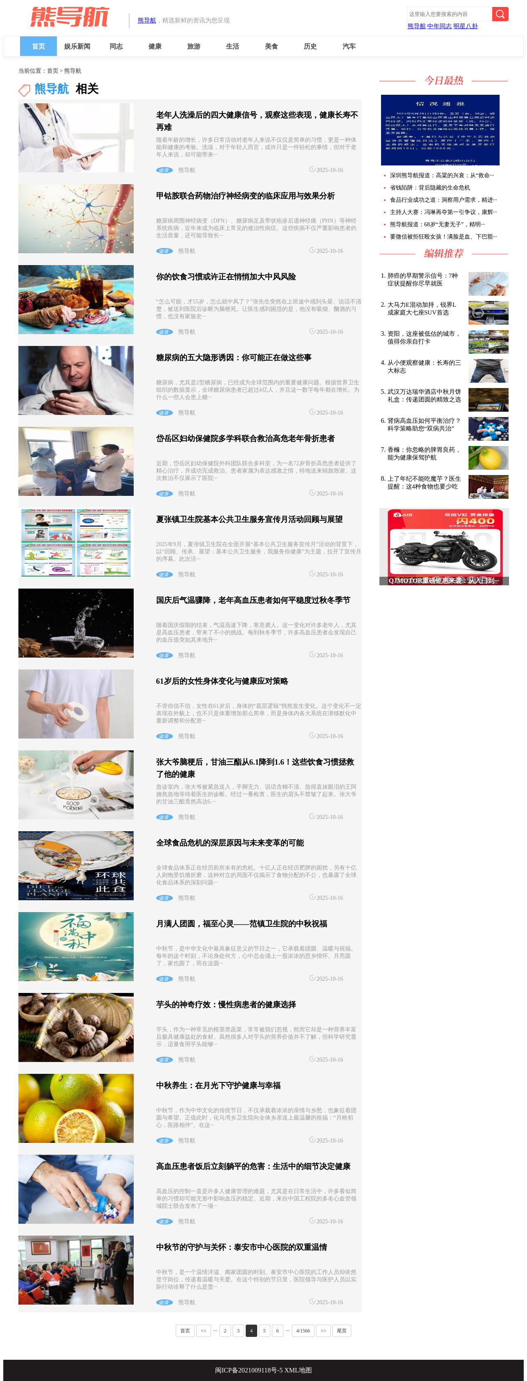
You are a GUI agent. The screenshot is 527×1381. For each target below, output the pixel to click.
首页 (38, 46)
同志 (116, 46)
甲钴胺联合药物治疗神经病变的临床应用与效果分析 (245, 196)
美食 (271, 46)
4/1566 (303, 1331)
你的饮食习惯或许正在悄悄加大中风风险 (226, 276)
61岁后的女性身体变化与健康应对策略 (222, 681)
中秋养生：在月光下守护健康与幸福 (218, 1085)
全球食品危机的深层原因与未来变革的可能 (230, 843)
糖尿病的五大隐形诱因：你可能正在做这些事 (234, 357)
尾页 (342, 1331)
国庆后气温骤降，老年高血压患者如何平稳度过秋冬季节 (253, 600)
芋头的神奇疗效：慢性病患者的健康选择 (226, 1004)
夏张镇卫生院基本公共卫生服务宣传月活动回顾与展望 (249, 519)
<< (203, 1331)
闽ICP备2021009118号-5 (249, 1370)
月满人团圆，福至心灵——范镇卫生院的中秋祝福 (241, 923)
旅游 (193, 46)
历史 (310, 46)
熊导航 (147, 20)
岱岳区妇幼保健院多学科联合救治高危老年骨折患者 (245, 438)
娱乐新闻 (77, 46)
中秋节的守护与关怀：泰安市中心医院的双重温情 (241, 1247)
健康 (154, 46)
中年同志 (439, 26)
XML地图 (298, 1370)
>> (323, 1331)
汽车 (349, 46)
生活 (232, 46)
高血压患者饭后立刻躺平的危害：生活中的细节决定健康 (253, 1166)
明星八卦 (465, 26)
